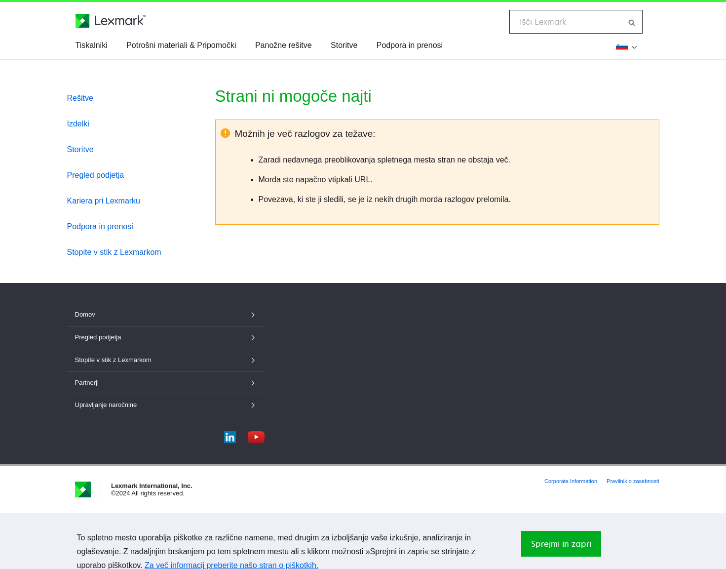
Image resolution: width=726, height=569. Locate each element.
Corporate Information (570, 481)
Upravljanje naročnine (166, 404)
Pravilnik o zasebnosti (633, 481)
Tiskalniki (92, 45)
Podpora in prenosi (410, 45)
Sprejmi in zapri (561, 543)
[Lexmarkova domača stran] (111, 21)
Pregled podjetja (95, 175)
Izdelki (78, 124)
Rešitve (80, 98)
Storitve (344, 45)
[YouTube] (256, 435)
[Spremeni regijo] (626, 46)
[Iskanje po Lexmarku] (632, 21)
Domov (166, 314)
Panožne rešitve (283, 45)
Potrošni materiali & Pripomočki (181, 45)
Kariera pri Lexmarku (104, 201)
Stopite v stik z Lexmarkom (114, 252)
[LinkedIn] (230, 435)
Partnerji (166, 382)
